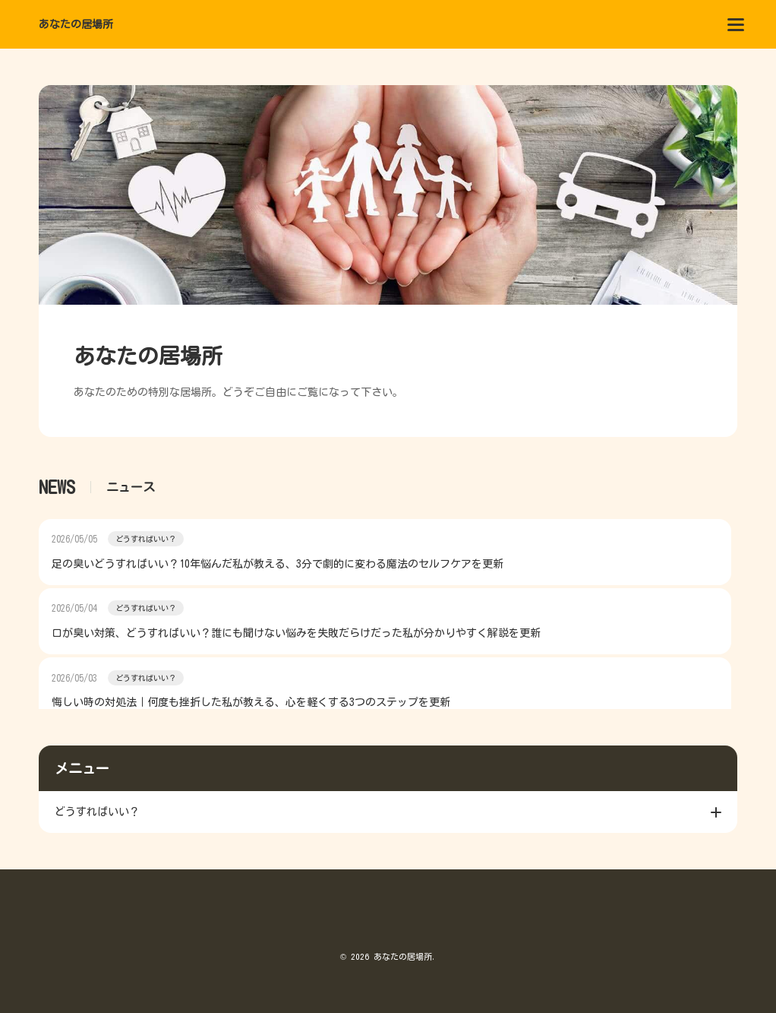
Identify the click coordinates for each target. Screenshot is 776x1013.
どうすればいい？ (145, 539)
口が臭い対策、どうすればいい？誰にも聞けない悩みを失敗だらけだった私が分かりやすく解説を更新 (296, 633)
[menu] (735, 24)
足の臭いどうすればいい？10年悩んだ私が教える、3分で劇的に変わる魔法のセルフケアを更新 (277, 564)
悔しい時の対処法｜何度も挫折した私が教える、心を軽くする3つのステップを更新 (251, 702)
